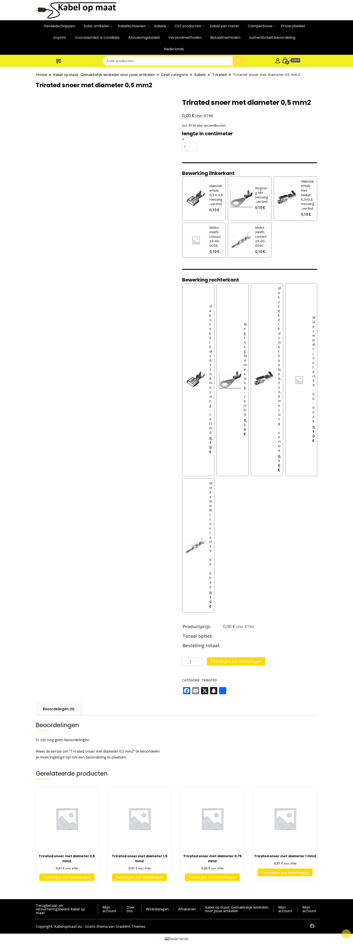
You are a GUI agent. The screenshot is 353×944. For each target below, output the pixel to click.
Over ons (131, 909)
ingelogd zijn (60, 757)
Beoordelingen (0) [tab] (58, 708)
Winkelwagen (157, 909)
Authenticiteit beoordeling (272, 37)
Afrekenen (187, 909)
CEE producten (188, 26)
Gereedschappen (59, 26)
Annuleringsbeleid (144, 37)
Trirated (209, 680)
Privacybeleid (293, 26)
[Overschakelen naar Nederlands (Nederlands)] (177, 938)
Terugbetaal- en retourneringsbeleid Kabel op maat (60, 909)
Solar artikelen (96, 26)
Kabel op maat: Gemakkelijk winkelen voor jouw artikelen (237, 909)
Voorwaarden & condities (97, 37)
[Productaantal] (192, 661)
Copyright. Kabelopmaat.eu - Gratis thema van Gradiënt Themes (90, 926)
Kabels (160, 26)
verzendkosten (215, 125)
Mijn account (109, 909)
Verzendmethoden (185, 37)
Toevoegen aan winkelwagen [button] (67, 877)
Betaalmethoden (225, 37)
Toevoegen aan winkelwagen (236, 661)
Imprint (59, 37)
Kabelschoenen (132, 26)
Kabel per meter (224, 26)
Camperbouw (260, 26)
